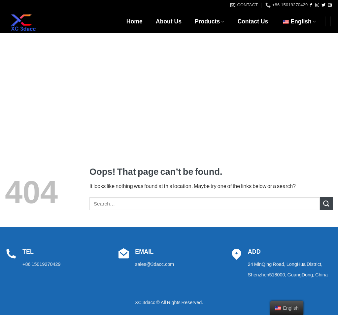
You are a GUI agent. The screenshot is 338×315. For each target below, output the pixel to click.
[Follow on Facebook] (311, 5)
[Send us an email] (330, 5)
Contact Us (252, 21)
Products (209, 21)
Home (134, 21)
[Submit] (326, 203)
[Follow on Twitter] (323, 5)
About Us (169, 21)
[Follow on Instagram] (317, 5)
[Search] (330, 39)
